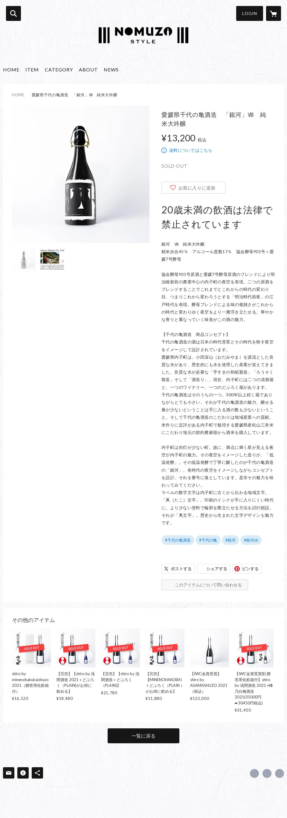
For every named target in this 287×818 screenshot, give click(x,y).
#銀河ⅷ (251, 540)
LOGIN (249, 13)
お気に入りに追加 (197, 187)
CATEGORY (59, 69)
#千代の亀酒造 (178, 540)
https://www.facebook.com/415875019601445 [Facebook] (254, 773)
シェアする (216, 568)
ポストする (181, 568)
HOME (11, 69)
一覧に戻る (143, 736)
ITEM (32, 69)
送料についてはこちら (190, 150)
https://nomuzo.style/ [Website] (279, 773)
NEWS (111, 69)
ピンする (250, 568)
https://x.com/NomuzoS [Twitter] (266, 773)
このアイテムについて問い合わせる (208, 584)
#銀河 (230, 540)
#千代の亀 (208, 540)
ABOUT (88, 69)
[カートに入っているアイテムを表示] (273, 13)
